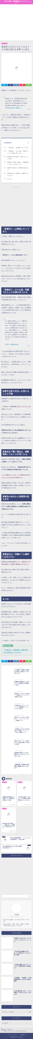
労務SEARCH (14, 344)
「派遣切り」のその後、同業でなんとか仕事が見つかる (18, 152)
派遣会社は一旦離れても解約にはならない (18, 174)
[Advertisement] (16, 22)
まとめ (9, 179)
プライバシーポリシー (13, 1034)
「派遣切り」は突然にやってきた (18, 147)
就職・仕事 (4, 43)
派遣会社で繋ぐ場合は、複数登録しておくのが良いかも (18, 163)
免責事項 (23, 1034)
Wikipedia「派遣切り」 (15, 107)
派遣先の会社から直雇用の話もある (18, 169)
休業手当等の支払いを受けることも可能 (18, 158)
